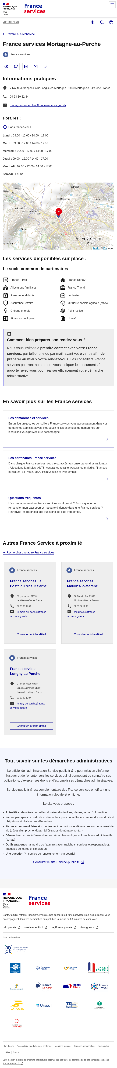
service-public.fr (34, 927)
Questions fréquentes (24, 498)
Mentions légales (62, 1046)
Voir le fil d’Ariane (11, 22)
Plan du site (8, 1046)
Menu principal (112, 4)
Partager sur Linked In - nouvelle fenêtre (25, 66)
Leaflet (96, 248)
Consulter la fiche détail (31, 634)
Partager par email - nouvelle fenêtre (35, 66)
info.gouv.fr (10, 927)
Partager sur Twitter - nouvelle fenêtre (16, 66)
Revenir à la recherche (21, 34)
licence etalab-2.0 (11, 1063)
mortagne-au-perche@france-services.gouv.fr (38, 105)
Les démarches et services (28, 418)
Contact (16, 1052)
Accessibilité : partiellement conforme (34, 1046)
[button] (58, 212)
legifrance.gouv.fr (62, 927)
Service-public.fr (59, 770)
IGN (105, 248)
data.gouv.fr (87, 927)
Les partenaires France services (32, 458)
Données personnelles (84, 1046)
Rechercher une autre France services (30, 552)
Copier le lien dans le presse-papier (45, 66)
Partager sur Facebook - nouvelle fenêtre (6, 66)
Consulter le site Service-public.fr (56, 862)
